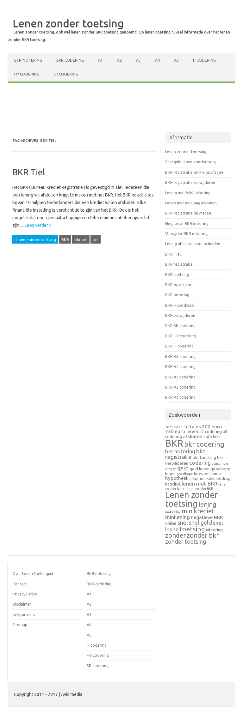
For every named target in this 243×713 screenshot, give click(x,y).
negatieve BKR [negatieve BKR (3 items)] (207, 517)
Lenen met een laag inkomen (191, 203)
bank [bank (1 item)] (217, 437)
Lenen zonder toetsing (68, 23)
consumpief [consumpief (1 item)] (221, 463)
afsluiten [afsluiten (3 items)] (192, 436)
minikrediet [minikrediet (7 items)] (198, 511)
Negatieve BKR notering (187, 223)
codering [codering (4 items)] (200, 463)
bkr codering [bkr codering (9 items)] (204, 444)
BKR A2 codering (180, 387)
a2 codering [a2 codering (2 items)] (210, 431)
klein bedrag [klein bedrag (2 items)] (218, 478)
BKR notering (28, 60)
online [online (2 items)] (171, 523)
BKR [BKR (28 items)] (174, 443)
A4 (157, 60)
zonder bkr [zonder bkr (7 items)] (203, 535)
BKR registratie (179, 264)
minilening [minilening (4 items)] (177, 517)
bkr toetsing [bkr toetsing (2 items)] (204, 457)
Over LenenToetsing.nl (32, 573)
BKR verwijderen (180, 315)
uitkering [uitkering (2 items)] (214, 529)
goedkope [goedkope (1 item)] (185, 474)
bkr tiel (80, 239)
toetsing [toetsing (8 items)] (192, 529)
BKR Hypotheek (179, 305)
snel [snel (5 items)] (183, 522)
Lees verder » (38, 225)
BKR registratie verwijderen (190, 182)
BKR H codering (179, 346)
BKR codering (70, 60)
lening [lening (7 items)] (207, 504)
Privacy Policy (24, 594)
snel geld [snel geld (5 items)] (200, 522)
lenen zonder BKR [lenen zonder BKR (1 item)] (199, 489)
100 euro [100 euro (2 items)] (192, 426)
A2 (119, 60)
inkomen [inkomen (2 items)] (198, 478)
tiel (95, 239)
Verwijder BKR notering (186, 233)
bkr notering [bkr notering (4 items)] (180, 451)
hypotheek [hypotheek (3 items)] (177, 478)
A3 (138, 60)
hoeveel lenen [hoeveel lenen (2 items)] (207, 473)
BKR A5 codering (180, 356)
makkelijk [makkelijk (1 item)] (173, 512)
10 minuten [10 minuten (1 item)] (174, 427)
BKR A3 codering (180, 377)
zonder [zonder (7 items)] (175, 535)
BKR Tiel (28, 172)
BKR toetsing (177, 274)
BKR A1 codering (180, 397)
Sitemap (20, 624)
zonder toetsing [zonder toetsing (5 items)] (185, 541)
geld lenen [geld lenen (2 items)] (199, 468)
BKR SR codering (180, 325)
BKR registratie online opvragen (194, 172)
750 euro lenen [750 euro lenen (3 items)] (181, 431)
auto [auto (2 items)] (207, 436)
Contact (19, 584)
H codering (204, 60)
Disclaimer (21, 604)
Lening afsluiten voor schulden (192, 243)
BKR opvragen (178, 284)
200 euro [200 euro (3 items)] (212, 426)
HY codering (26, 74)
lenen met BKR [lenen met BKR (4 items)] (199, 483)
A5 (176, 60)
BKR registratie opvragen (188, 213)
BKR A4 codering (180, 366)
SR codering (65, 74)
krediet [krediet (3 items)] (173, 483)
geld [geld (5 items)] (183, 468)
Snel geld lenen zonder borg (190, 162)
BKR (65, 239)
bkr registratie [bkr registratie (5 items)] (185, 454)
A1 (100, 60)
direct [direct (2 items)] (170, 468)
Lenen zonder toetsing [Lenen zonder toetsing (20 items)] (191, 499)
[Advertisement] (121, 106)
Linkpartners (23, 614)
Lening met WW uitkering (187, 192)
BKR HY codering (180, 336)
